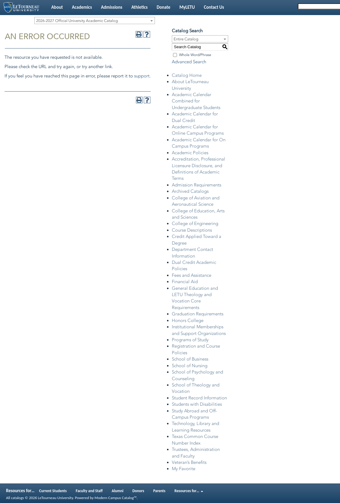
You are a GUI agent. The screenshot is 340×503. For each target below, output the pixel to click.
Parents (159, 491)
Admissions (111, 7)
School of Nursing (189, 365)
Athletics (139, 7)
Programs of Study (190, 339)
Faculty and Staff (89, 491)
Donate (163, 7)
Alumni (118, 491)
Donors (138, 491)
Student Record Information (199, 398)
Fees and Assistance (191, 275)
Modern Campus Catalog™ (116, 497)
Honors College (187, 320)
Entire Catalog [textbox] (186, 39)
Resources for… (189, 491)
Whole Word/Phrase (195, 55)
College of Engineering (195, 223)
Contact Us (214, 7)
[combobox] (94, 20)
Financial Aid (185, 281)
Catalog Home (187, 75)
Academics (82, 7)
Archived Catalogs (190, 191)
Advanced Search (189, 61)
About (57, 7)
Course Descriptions (192, 230)
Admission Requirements (196, 185)
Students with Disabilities (197, 404)
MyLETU (187, 7)
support (142, 76)
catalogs (17, 497)
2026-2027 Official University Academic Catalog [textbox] (77, 20)
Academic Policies (190, 152)
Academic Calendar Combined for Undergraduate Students (196, 101)
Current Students (53, 491)
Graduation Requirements (197, 314)
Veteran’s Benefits (189, 462)
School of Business (190, 359)
